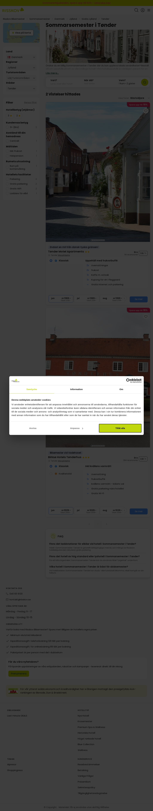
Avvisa (32, 428)
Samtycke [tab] (31, 389)
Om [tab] (121, 389)
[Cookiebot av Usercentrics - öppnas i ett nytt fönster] (128, 380)
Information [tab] (76, 389)
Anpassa (76, 428)
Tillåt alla (120, 428)
